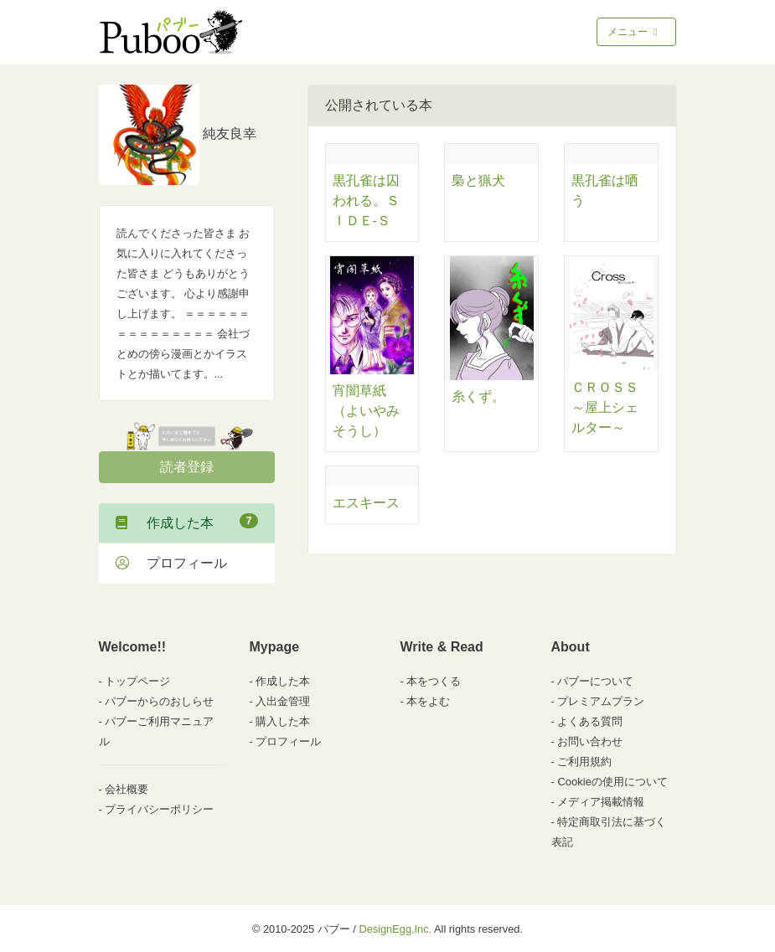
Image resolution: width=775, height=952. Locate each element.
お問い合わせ (590, 741)
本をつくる (433, 681)
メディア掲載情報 (600, 801)
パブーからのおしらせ (159, 701)
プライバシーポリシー (159, 809)
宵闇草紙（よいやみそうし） (366, 410)
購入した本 (283, 721)
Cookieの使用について (612, 781)
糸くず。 (478, 396)
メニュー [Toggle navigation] (633, 32)
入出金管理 (283, 701)
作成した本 (187, 521)
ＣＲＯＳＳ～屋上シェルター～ (604, 407)
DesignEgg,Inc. (395, 929)
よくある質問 (590, 721)
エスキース (366, 503)
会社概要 (126, 789)
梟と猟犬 (478, 180)
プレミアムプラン (600, 701)
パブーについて (595, 681)
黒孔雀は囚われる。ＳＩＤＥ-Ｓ (366, 200)
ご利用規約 (584, 761)
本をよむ (428, 701)
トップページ (137, 681)
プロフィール (171, 563)
